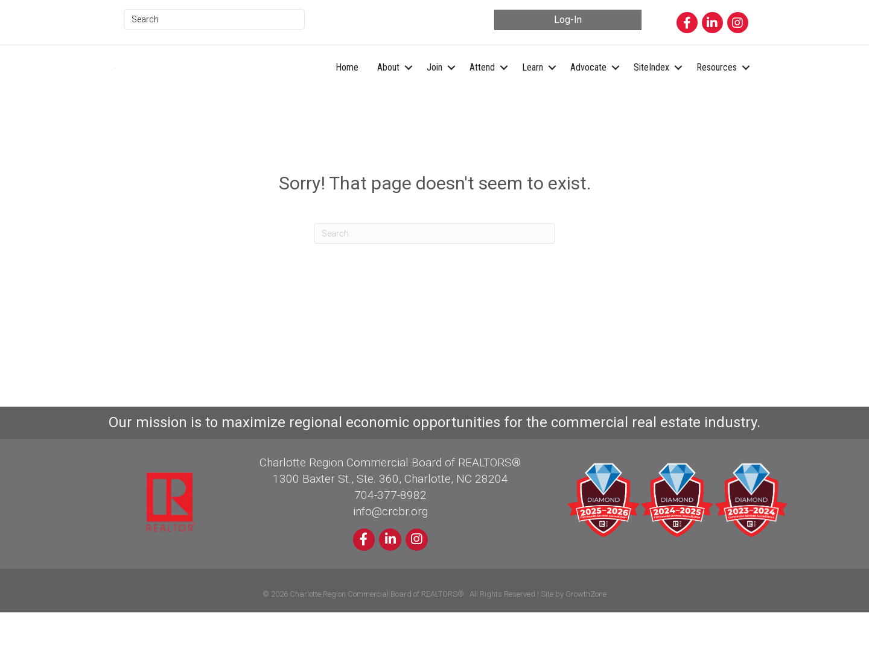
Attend (482, 88)
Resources (716, 88)
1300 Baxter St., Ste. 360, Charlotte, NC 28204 (390, 520)
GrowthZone (585, 635)
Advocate (588, 88)
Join (434, 88)
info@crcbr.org (390, 553)
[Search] (434, 275)
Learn (532, 88)
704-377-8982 (390, 537)
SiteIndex (651, 88)
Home (347, 88)
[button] (567, 20)
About (388, 88)
